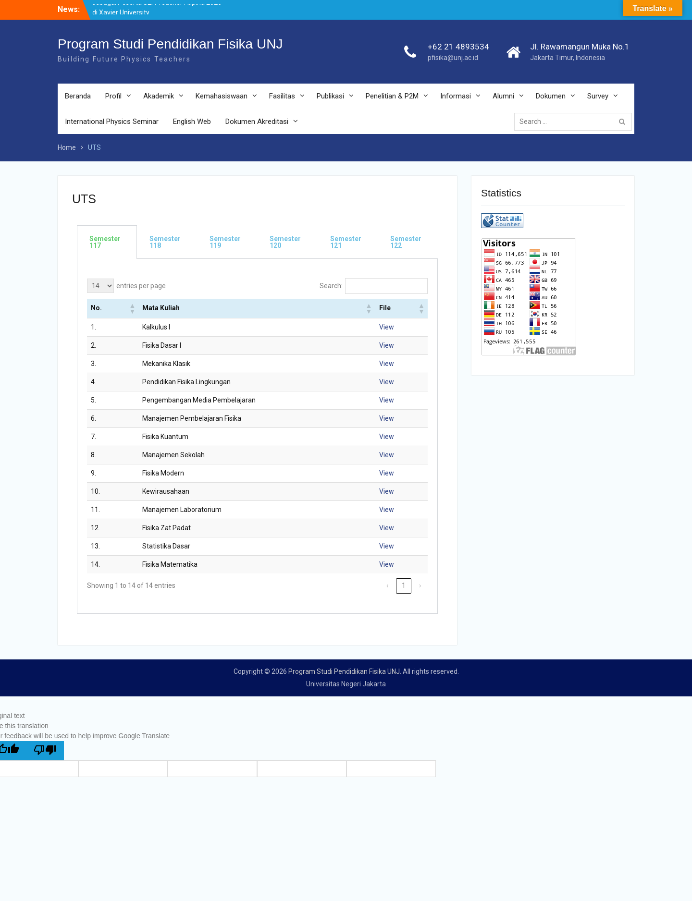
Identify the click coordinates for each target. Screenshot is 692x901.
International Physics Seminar (112, 121)
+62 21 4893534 (458, 46)
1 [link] (404, 585)
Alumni (503, 96)
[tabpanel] (257, 436)
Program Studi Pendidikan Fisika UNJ (170, 44)
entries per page (141, 286)
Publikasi (330, 96)
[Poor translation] (45, 751)
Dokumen (551, 96)
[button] (132, 308)
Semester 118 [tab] (165, 242)
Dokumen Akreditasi (256, 121)
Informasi (455, 96)
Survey (597, 96)
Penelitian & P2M (392, 96)
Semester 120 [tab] (285, 242)
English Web (192, 121)
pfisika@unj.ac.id (453, 57)
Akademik (158, 96)
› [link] (420, 585)
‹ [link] (387, 585)
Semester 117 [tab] (105, 242)
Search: (331, 286)
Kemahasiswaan (221, 96)
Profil (113, 96)
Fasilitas (282, 96)
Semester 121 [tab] (345, 242)
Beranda (78, 96)
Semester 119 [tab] (225, 242)
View (386, 327)
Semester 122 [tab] (405, 242)
